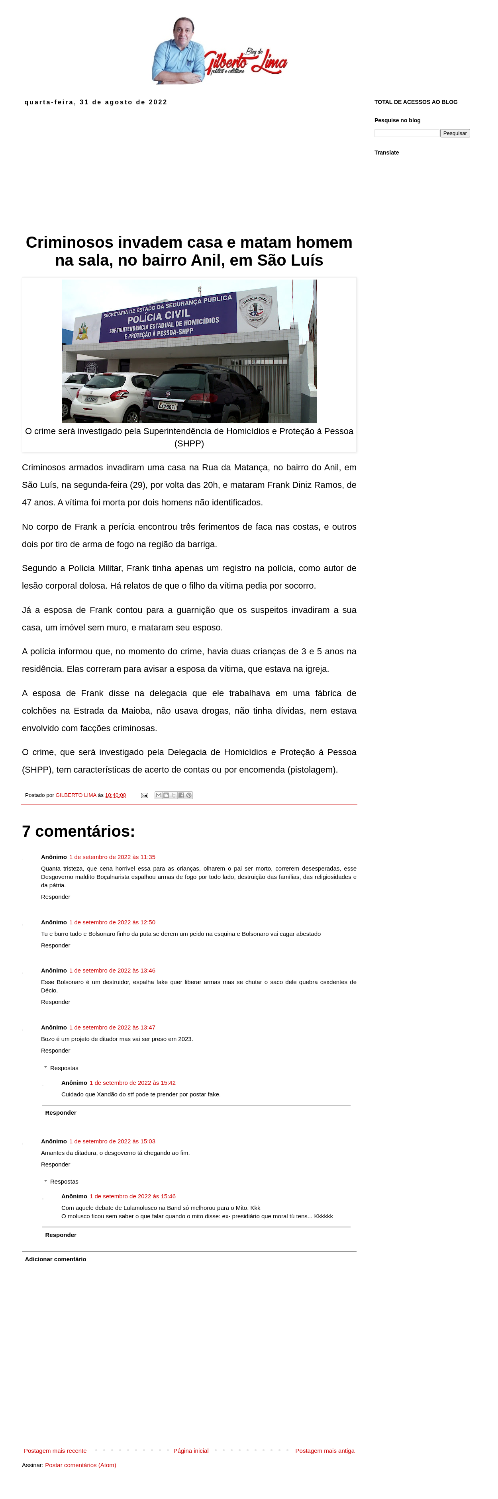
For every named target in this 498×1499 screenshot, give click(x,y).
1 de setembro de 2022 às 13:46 (112, 970)
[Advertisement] (189, 165)
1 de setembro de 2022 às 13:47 (112, 1027)
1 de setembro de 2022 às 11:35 (112, 856)
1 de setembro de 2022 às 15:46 (133, 1196)
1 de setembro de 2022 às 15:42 (133, 1082)
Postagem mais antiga (325, 1450)
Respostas (64, 1068)
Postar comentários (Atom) (80, 1465)
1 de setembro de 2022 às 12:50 (112, 922)
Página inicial (190, 1450)
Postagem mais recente (55, 1450)
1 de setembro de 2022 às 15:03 (112, 1141)
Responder (55, 896)
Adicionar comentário (55, 1259)
